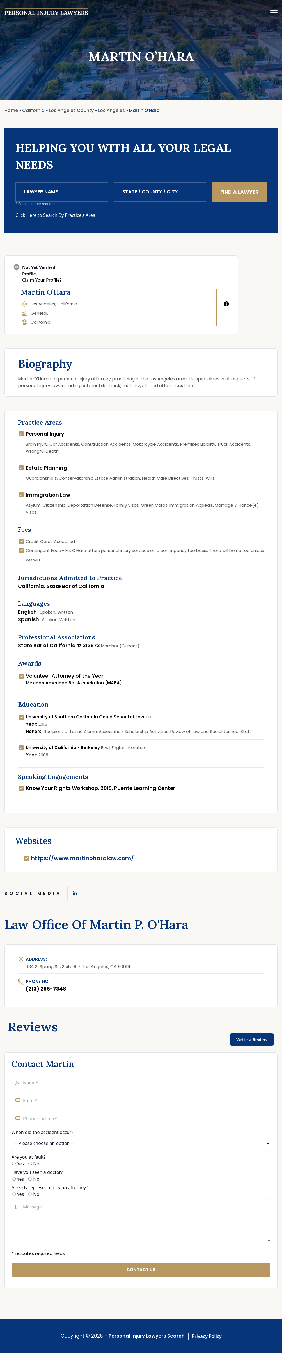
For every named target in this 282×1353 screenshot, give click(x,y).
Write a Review (251, 1039)
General (39, 313)
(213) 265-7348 (46, 988)
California (41, 322)
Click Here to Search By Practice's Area (55, 215)
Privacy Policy (207, 1336)
